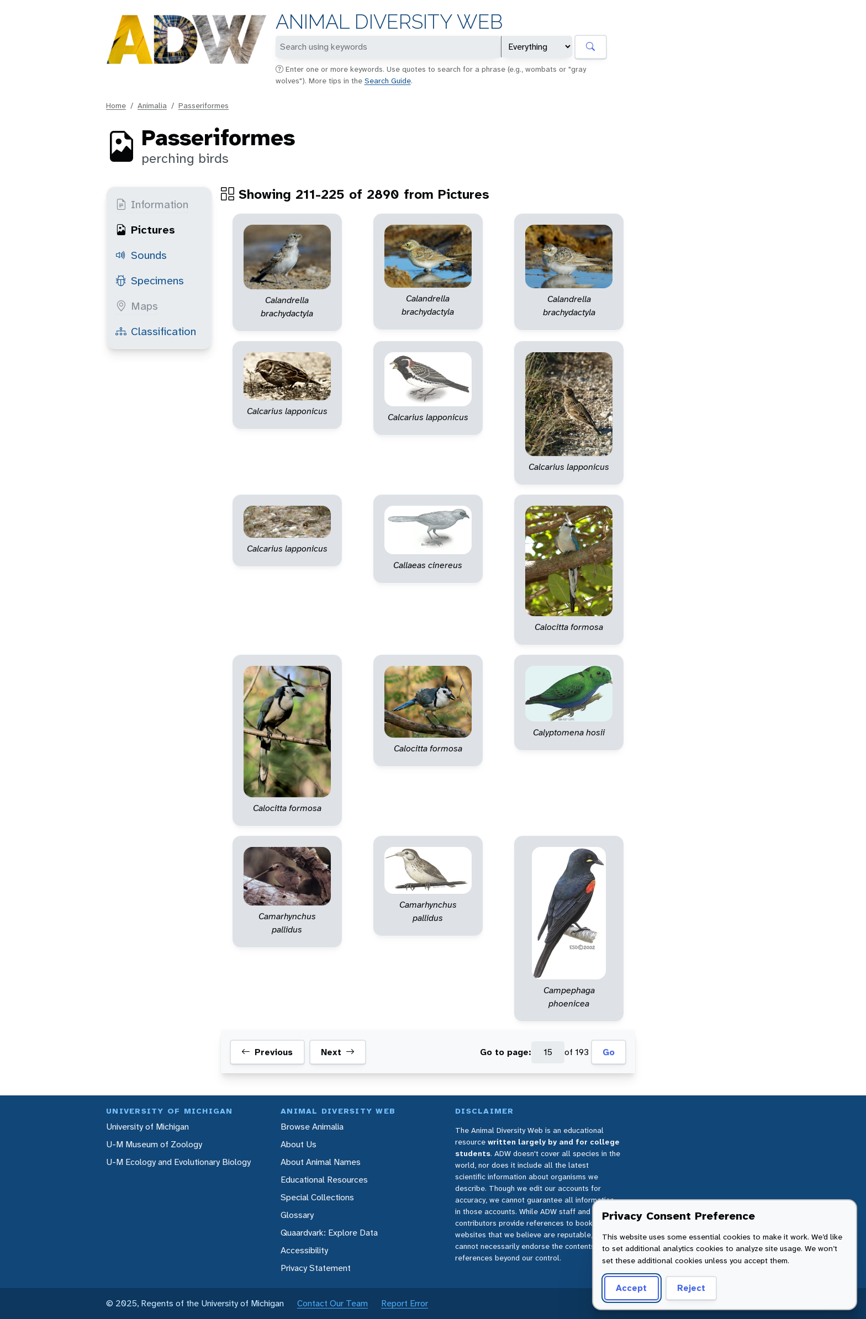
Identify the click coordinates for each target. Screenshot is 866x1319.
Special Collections (317, 1197)
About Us (298, 1144)
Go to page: (505, 1052)
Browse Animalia (312, 1126)
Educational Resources (324, 1179)
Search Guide (388, 81)
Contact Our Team (332, 1303)
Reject (691, 1288)
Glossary (297, 1215)
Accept (631, 1288)
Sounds (141, 255)
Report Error (404, 1303)
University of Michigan (147, 1126)
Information (151, 204)
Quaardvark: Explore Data (329, 1232)
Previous (267, 1052)
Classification (155, 331)
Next (338, 1052)
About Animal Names (321, 1162)
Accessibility (304, 1250)
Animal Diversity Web (389, 21)
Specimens (149, 280)
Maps (136, 306)
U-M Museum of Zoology (154, 1144)
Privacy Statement (316, 1268)
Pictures (145, 229)
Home (116, 105)
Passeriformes (203, 105)
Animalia (152, 105)
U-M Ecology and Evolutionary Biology (178, 1162)
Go (609, 1052)
